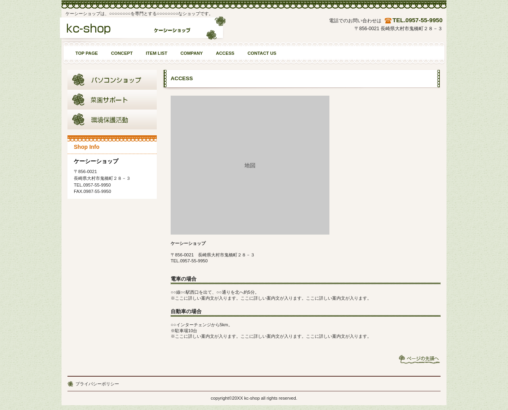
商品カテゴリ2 (112, 100)
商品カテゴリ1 (112, 80)
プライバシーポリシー (97, 383)
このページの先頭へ (419, 359)
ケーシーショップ (142, 31)
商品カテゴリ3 (112, 119)
